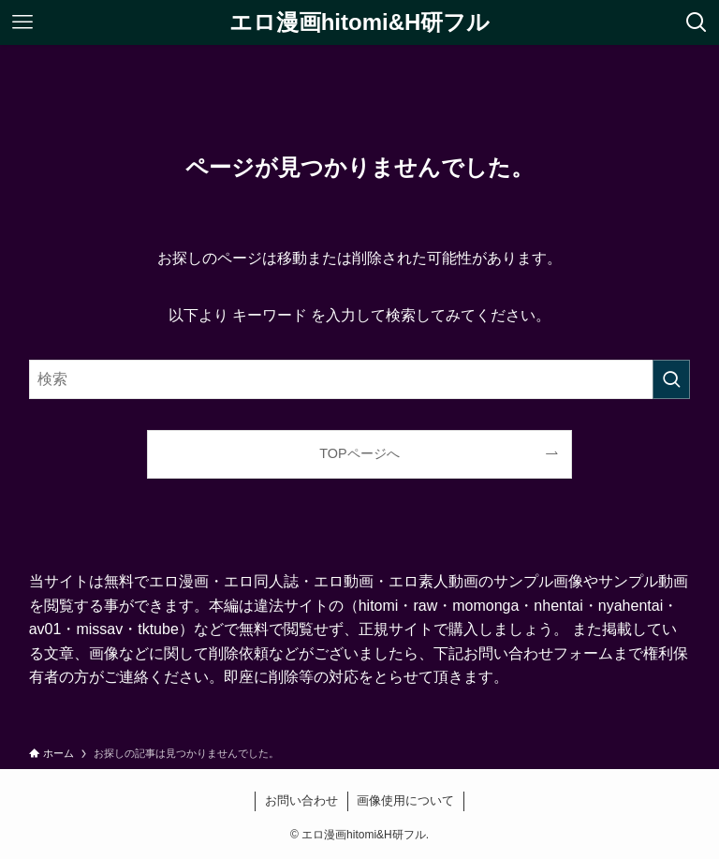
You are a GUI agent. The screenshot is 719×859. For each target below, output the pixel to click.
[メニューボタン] (22, 22)
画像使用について (405, 800)
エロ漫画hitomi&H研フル (360, 22)
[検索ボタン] (696, 22)
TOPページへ (359, 453)
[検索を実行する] (671, 379)
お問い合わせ (301, 800)
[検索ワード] (360, 379)
